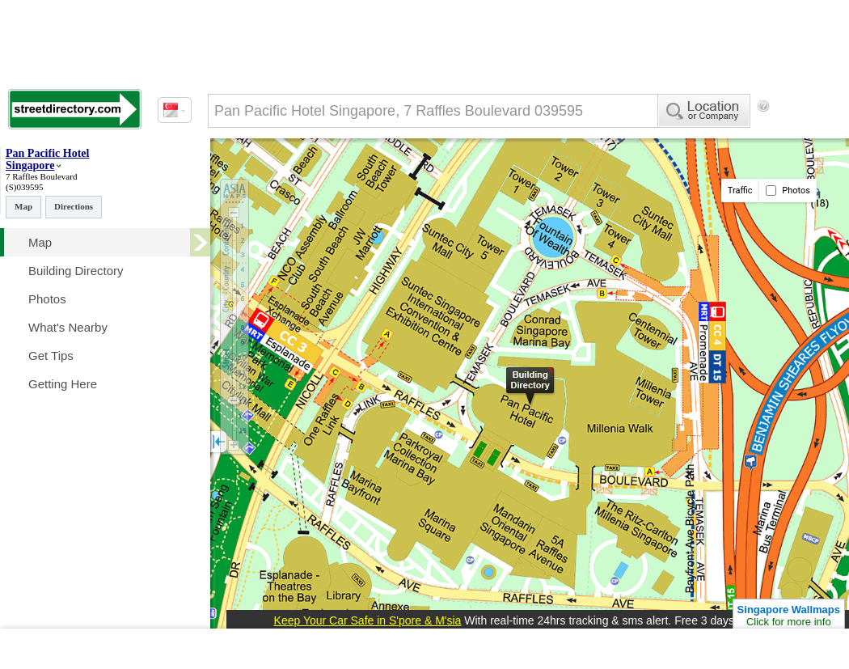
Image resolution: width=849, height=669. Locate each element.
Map (23, 206)
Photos (788, 190)
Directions (73, 206)
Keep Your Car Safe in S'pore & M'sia (368, 620)
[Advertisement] (297, 283)
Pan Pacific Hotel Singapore (47, 159)
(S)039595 (24, 187)
